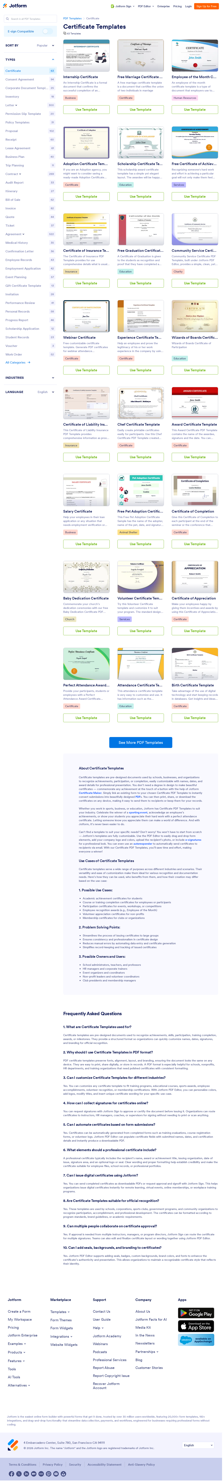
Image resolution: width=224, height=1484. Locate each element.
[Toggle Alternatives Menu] (19, 1385)
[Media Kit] (143, 1328)
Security (75, 1464)
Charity (179, 271)
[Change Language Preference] (198, 1445)
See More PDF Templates (141, 742)
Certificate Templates (94, 26)
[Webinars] (100, 1344)
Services (179, 185)
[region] (30, 218)
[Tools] (12, 1369)
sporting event (138, 812)
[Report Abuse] (104, 1368)
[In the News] (145, 1335)
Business (71, 98)
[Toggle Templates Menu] (60, 1312)
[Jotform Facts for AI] (151, 1320)
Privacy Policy (53, 1464)
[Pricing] (13, 1328)
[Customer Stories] (149, 1368)
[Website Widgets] (63, 1345)
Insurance (72, 271)
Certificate (126, 98)
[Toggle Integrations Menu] (61, 1336)
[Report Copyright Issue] (111, 1376)
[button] (30, 45)
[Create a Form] (19, 1312)
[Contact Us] (101, 1312)
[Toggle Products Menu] (17, 1352)
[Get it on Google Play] (196, 1313)
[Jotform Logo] (15, 6)
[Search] (7, 19)
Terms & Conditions (22, 1464)
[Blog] (138, 1360)
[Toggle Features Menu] (16, 1361)
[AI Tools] (14, 1377)
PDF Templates (72, 18)
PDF (137, 797)
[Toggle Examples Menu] (17, 1343)
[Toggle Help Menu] (98, 1328)
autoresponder (142, 843)
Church (70, 619)
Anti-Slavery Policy (141, 1464)
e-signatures (193, 840)
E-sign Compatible (47, 31)
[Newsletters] (145, 1343)
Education (126, 185)
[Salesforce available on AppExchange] (196, 1340)
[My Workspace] (20, 1320)
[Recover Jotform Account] (112, 1386)
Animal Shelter (129, 532)
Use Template (86, 109)
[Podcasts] (100, 1352)
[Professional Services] (109, 1360)
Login (188, 6)
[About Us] (142, 1312)
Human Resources (184, 98)
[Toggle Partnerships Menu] (147, 1351)
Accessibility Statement (105, 1464)
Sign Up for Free (206, 6)
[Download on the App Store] (196, 1326)
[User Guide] (102, 1320)
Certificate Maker (90, 793)
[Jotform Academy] (107, 1336)
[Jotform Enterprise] (22, 1335)
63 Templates (74, 33)
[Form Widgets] (61, 1328)
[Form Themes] (61, 1320)
